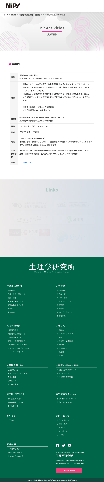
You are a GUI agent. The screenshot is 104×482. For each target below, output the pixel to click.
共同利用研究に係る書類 (17, 344)
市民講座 (60, 330)
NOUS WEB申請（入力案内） (19, 348)
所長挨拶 (11, 290)
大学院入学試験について (66, 369)
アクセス (11, 308)
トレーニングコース (15, 352)
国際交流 (60, 305)
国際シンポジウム (64, 301)
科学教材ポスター (64, 344)
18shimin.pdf (25, 162)
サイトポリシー (63, 431)
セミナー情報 (62, 297)
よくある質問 (62, 424)
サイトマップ (62, 427)
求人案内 (11, 312)
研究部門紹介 (62, 290)
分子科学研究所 (14, 449)
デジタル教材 (62, 348)
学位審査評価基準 (15, 398)
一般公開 (60, 352)
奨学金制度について (16, 402)
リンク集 (60, 434)
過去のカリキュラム (65, 402)
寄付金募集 (12, 377)
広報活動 (60, 325)
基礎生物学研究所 (15, 452)
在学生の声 (12, 380)
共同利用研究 (13, 325)
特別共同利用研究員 (65, 377)
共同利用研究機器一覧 (16, 333)
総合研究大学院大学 (16, 456)
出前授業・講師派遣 (65, 341)
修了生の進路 (13, 384)
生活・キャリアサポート (17, 373)
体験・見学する (63, 373)
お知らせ (11, 420)
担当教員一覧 (13, 369)
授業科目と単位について (66, 398)
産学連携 (60, 308)
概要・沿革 (12, 297)
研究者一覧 (61, 294)
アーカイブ (61, 355)
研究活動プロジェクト (16, 305)
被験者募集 (61, 316)
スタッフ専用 (69, 470)
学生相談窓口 (13, 406)
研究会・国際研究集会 (16, 341)
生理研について (15, 286)
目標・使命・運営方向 (16, 294)
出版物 (59, 337)
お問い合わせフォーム (66, 420)
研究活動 (60, 286)
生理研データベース (65, 312)
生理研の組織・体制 (16, 301)
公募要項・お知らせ (16, 337)
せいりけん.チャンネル (66, 333)
